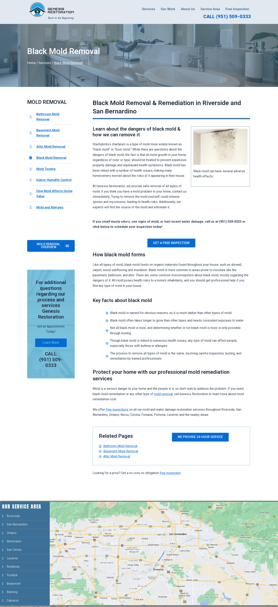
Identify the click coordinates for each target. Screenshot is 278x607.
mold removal (163, 394)
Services (148, 9)
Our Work (168, 9)
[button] (149, 9)
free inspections (117, 410)
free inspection (170, 474)
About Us (188, 9)
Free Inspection (237, 9)
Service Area (210, 9)
